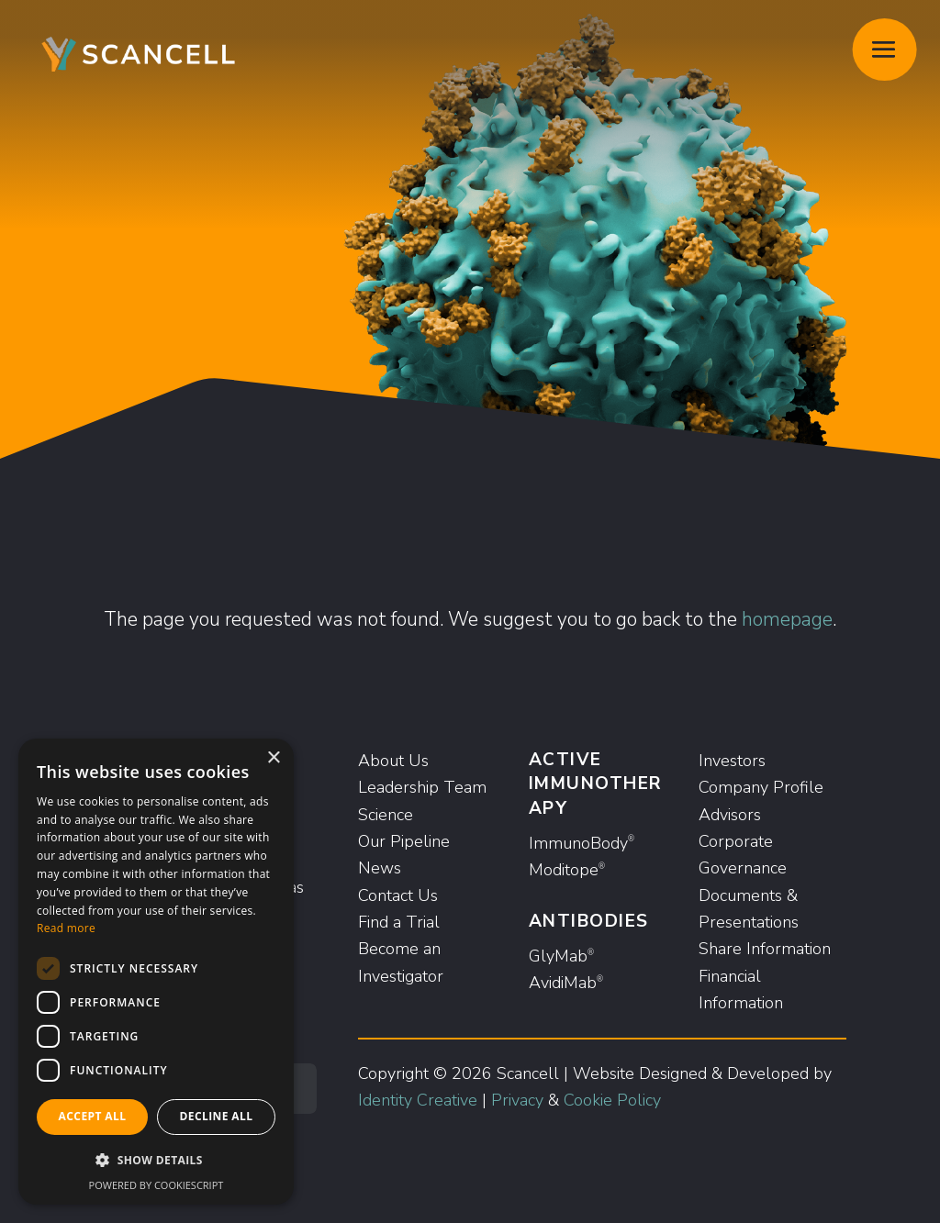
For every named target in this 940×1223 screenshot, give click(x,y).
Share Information (765, 949)
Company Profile (761, 787)
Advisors (730, 815)
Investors (732, 761)
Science (385, 815)
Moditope (567, 870)
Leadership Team (422, 787)
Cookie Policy (612, 1100)
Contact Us (398, 895)
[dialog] (156, 972)
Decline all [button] (216, 1116)
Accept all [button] (93, 1116)
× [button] (273, 758)
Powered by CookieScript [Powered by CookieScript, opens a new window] (156, 1185)
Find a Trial (399, 922)
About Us (393, 761)
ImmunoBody (581, 843)
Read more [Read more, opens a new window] (66, 928)
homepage (787, 619)
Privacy (517, 1100)
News (379, 868)
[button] (156, 1160)
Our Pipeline (404, 841)
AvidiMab (566, 983)
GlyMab (561, 956)
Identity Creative (417, 1100)
